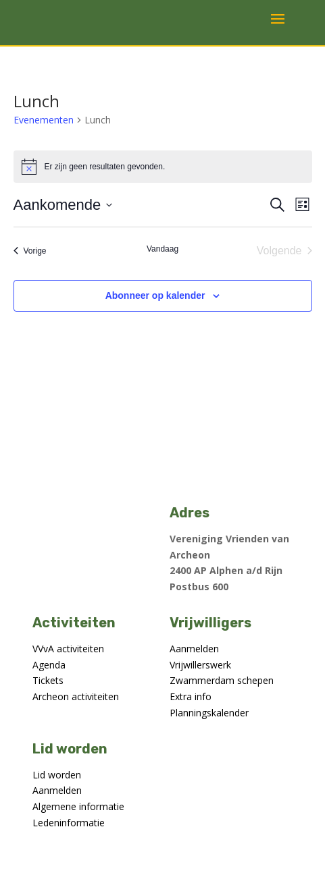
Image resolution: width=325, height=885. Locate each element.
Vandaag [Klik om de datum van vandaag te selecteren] (162, 249)
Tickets (48, 680)
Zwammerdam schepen (222, 680)
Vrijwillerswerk (200, 664)
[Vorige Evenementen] (30, 251)
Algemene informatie (78, 806)
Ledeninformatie (68, 822)
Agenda (49, 664)
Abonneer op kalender (155, 295)
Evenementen (44, 119)
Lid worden (56, 774)
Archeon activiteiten (75, 696)
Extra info (190, 696)
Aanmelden (194, 648)
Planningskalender (209, 712)
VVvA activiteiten (68, 648)
